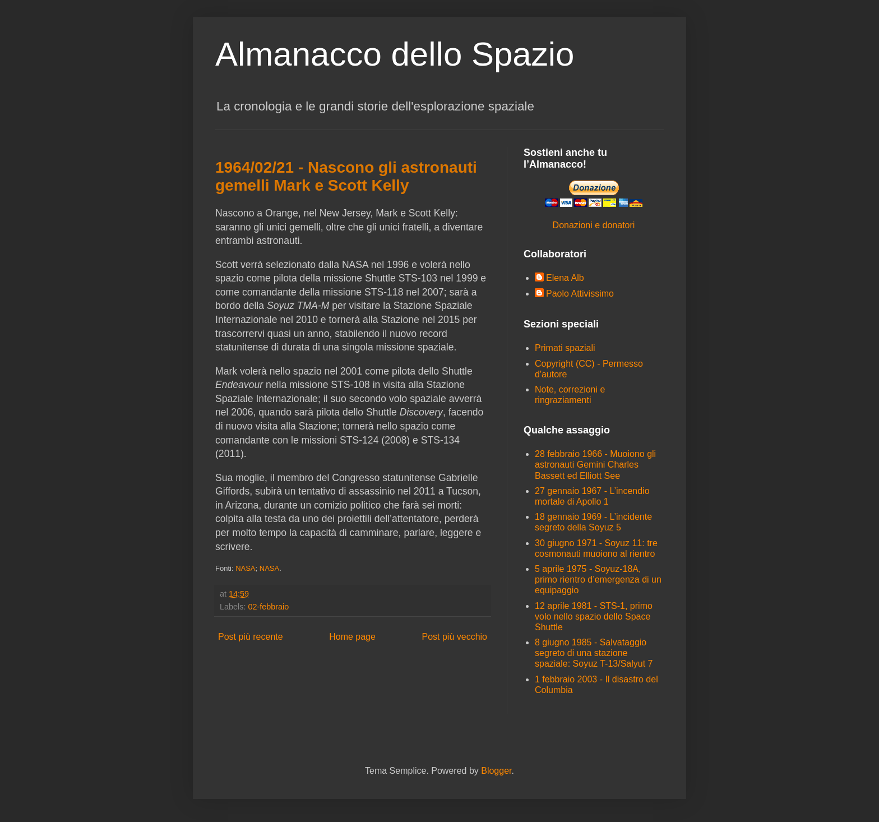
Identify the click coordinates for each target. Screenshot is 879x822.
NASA (245, 568)
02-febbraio (268, 606)
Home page (352, 636)
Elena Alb (565, 278)
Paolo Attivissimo (580, 293)
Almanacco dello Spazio (394, 54)
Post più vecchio (454, 636)
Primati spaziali (565, 348)
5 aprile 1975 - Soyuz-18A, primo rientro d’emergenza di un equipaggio (598, 579)
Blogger (496, 770)
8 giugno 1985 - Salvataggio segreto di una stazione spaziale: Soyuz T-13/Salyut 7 (594, 653)
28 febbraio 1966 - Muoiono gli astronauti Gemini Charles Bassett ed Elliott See (595, 464)
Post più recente (250, 636)
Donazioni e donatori (594, 225)
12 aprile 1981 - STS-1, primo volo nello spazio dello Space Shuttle (594, 616)
